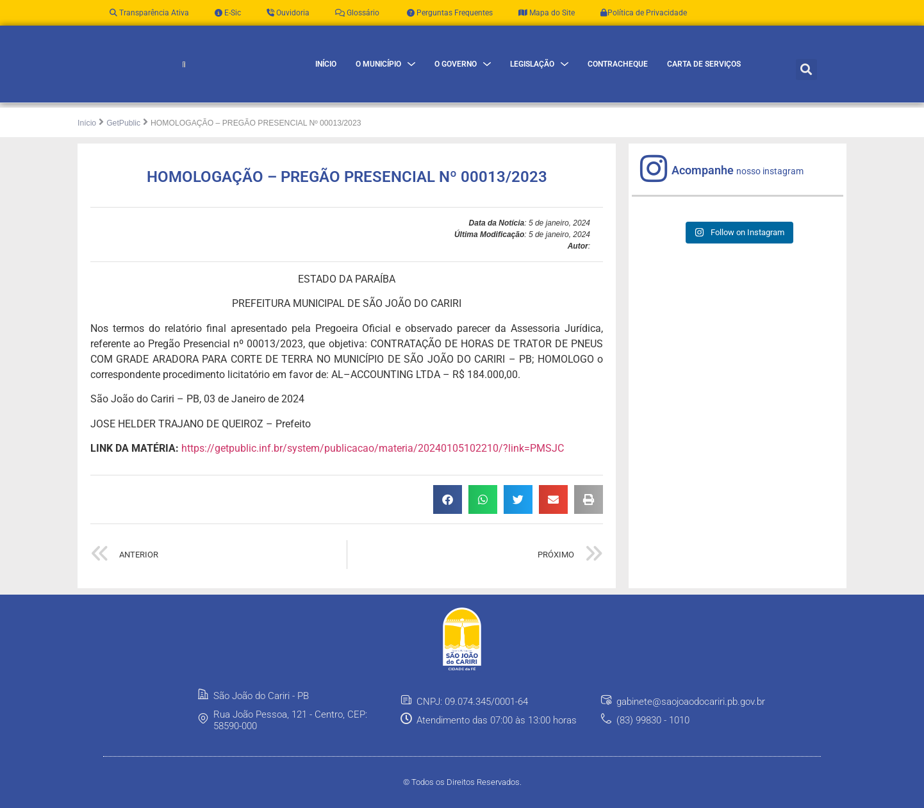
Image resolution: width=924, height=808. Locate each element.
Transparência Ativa (149, 12)
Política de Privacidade (643, 12)
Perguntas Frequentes (449, 12)
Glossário (357, 12)
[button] (806, 78)
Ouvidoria (288, 12)
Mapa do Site (546, 12)
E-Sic (228, 12)
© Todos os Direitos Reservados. (462, 801)
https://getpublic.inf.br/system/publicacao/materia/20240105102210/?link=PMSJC (372, 467)
